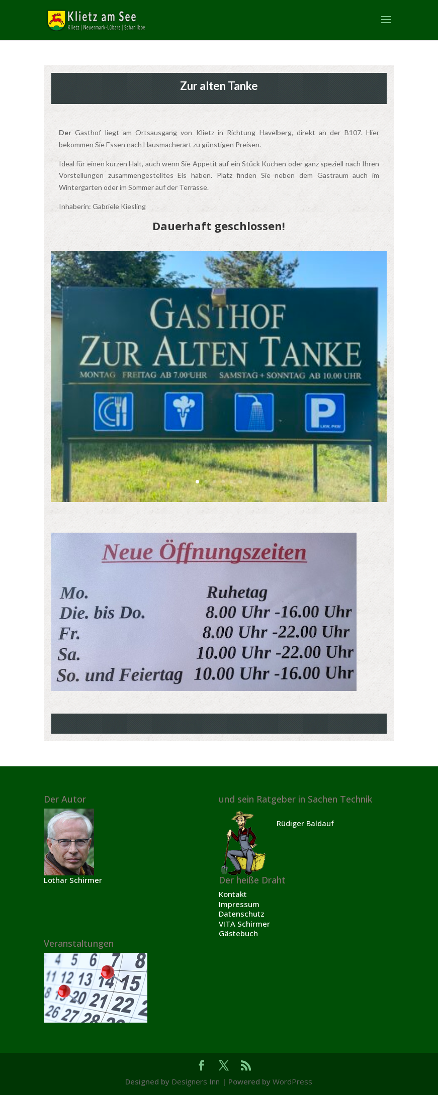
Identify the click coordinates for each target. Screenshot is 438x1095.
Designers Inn (195, 1081)
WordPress (292, 1081)
